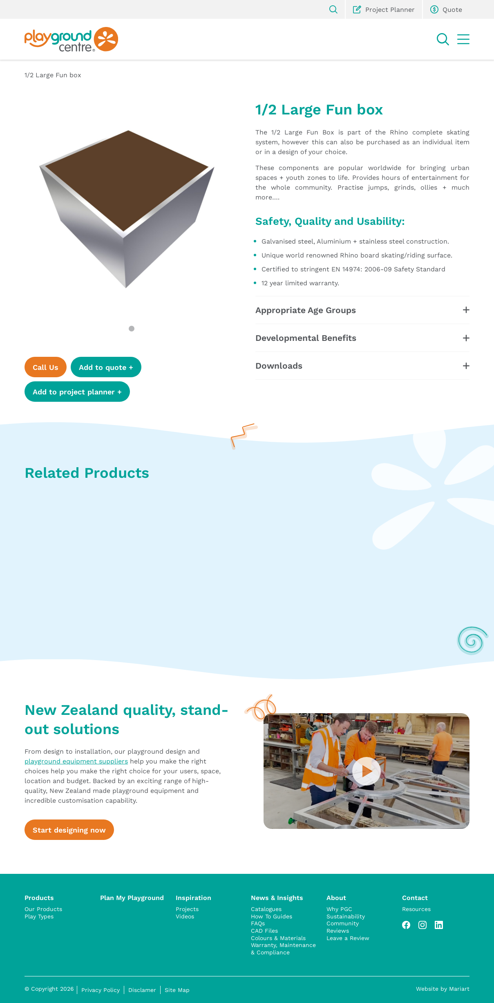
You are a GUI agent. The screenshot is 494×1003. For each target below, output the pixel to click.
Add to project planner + (77, 391)
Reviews (337, 931)
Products (39, 897)
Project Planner (384, 9)
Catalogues (266, 909)
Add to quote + (106, 367)
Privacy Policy (100, 990)
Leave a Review (347, 938)
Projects (187, 909)
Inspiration (193, 897)
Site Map (177, 990)
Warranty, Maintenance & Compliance (283, 948)
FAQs (258, 923)
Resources (416, 909)
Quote (446, 9)
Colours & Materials (278, 938)
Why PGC (339, 909)
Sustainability (345, 916)
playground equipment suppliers (76, 761)
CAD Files (264, 931)
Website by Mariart (442, 989)
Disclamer (142, 990)
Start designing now (69, 829)
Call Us (45, 367)
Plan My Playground (132, 897)
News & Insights (277, 897)
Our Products (43, 909)
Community (342, 923)
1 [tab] (131, 328)
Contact (415, 897)
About (336, 897)
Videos (185, 916)
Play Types (39, 916)
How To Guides (271, 916)
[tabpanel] (132, 207)
